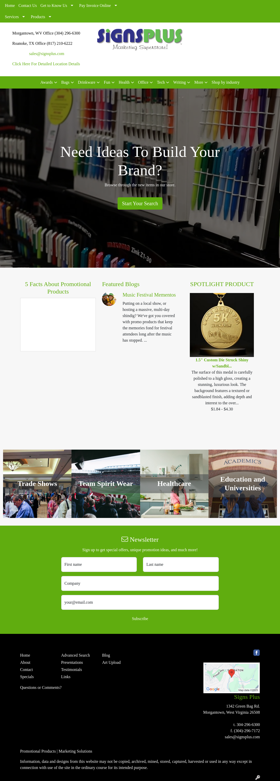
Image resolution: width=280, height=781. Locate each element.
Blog (106, 655)
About (25, 662)
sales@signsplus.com (46, 53)
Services (12, 17)
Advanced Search (75, 655)
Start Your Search (140, 203)
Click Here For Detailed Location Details (46, 64)
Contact (26, 669)
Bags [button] (65, 82)
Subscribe (140, 618)
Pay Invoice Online (95, 5)
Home (10, 5)
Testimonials (71, 669)
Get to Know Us (53, 5)
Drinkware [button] (86, 82)
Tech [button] (161, 82)
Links (65, 677)
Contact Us (27, 5)
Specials (27, 677)
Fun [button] (107, 82)
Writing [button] (179, 82)
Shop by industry (226, 82)
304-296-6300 (248, 724)
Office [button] (143, 82)
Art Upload (111, 662)
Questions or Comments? (41, 687)
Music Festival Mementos (149, 295)
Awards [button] (46, 82)
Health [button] (124, 82)
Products (38, 17)
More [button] (198, 82)
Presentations (72, 662)
